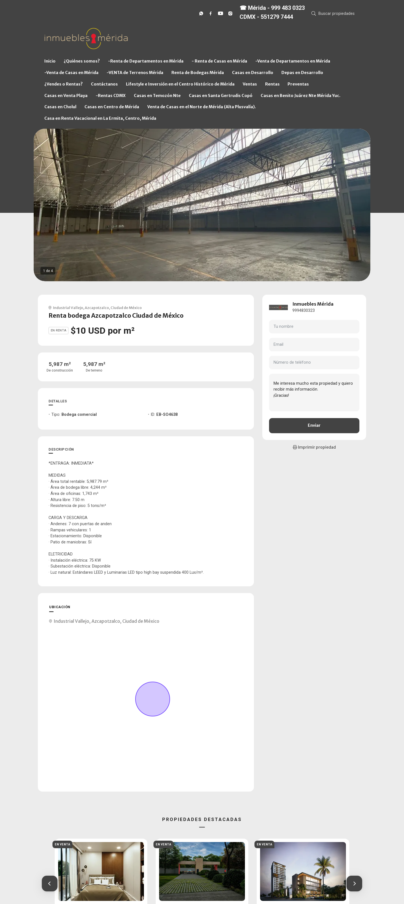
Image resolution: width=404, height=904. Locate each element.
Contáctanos (104, 84)
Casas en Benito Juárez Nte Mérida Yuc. (300, 95)
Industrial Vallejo (68, 307)
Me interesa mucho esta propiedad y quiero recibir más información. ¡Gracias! (314, 392)
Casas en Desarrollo (252, 72)
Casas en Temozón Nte (157, 95)
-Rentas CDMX (111, 95)
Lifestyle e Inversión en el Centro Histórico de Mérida (180, 84)
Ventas (250, 84)
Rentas (272, 84)
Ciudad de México (126, 307)
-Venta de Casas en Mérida (71, 72)
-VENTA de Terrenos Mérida (135, 72)
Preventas (298, 84)
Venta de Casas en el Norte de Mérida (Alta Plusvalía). (201, 106)
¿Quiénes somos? (82, 61)
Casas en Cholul (60, 106)
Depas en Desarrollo (302, 72)
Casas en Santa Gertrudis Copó (220, 95)
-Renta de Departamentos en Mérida (145, 61)
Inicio (50, 61)
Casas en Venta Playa (66, 95)
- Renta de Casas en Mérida (219, 61)
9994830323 (303, 310)
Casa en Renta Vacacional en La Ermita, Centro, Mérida (100, 118)
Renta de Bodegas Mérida (197, 72)
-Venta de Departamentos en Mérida (292, 61)
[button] (50, 883)
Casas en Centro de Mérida (111, 106)
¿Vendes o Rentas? (63, 84)
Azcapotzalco (97, 307)
